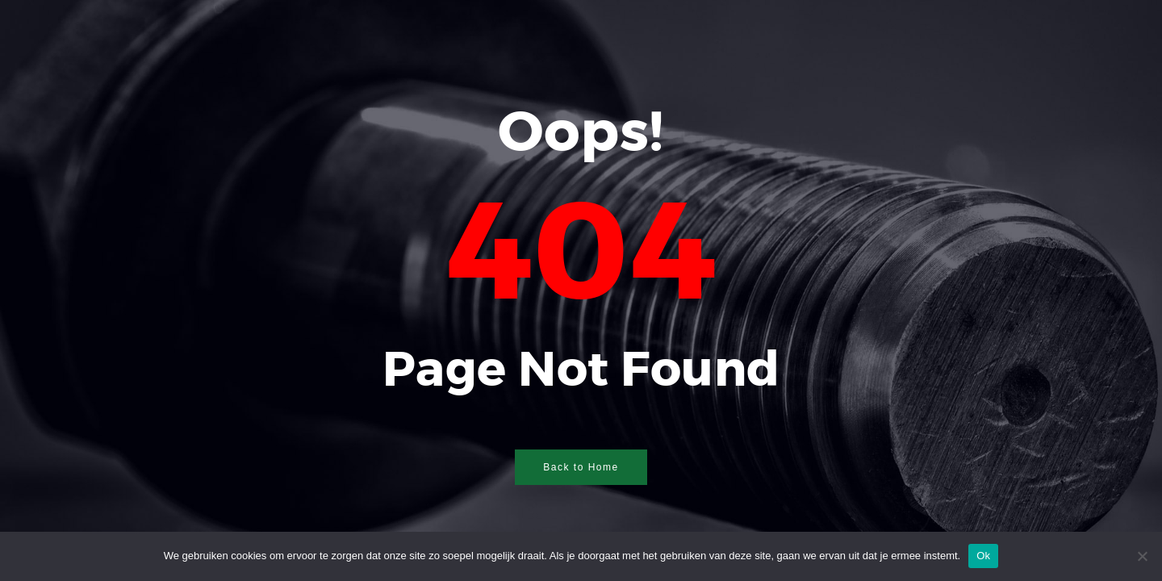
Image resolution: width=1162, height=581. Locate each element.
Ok (983, 556)
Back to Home (580, 467)
